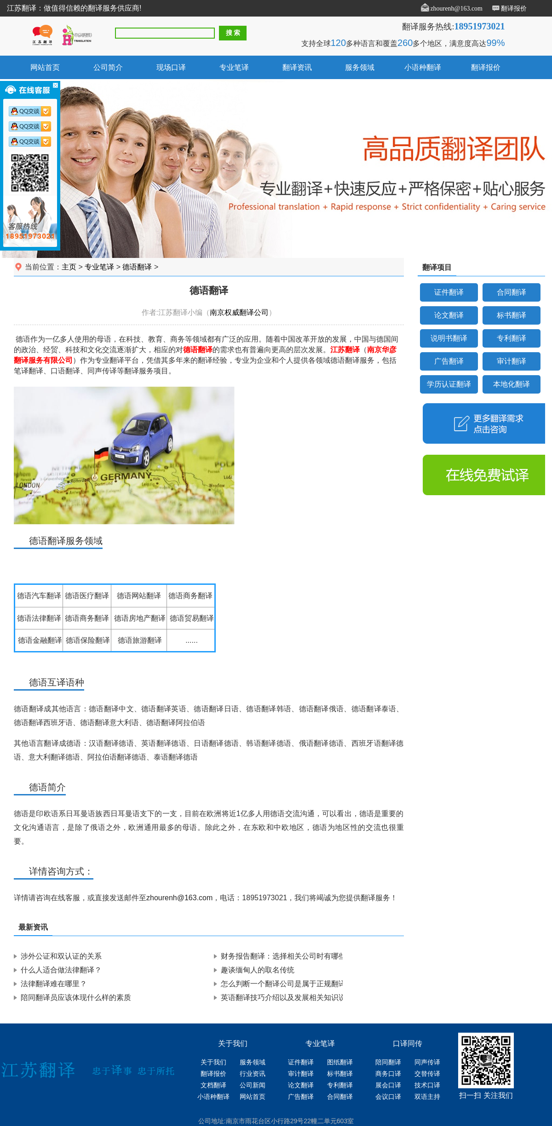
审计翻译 (511, 361)
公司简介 (108, 67)
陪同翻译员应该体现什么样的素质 (76, 997)
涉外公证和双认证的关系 (61, 956)
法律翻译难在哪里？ (54, 984)
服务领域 (359, 67)
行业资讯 (252, 1073)
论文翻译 (449, 315)
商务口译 (388, 1073)
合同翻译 (511, 292)
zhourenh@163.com (456, 8)
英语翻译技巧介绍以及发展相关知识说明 (287, 997)
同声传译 (427, 1062)
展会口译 (388, 1085)
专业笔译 (234, 67)
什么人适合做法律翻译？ (61, 970)
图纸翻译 (340, 1062)
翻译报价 (514, 8)
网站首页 (45, 67)
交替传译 (427, 1073)
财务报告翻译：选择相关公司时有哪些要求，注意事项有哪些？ (324, 956)
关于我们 (213, 1062)
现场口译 (171, 67)
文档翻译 (213, 1085)
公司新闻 (252, 1085)
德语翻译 (137, 267)
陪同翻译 (388, 1062)
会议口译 (388, 1096)
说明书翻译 (449, 338)
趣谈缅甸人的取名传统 (257, 970)
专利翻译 (511, 338)
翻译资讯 (297, 67)
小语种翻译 (422, 67)
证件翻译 (449, 292)
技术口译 (427, 1085)
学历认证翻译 (449, 384)
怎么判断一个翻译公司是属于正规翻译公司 (291, 984)
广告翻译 (449, 361)
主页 (69, 267)
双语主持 (427, 1096)
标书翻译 (511, 315)
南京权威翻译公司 (239, 312)
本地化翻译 (511, 384)
